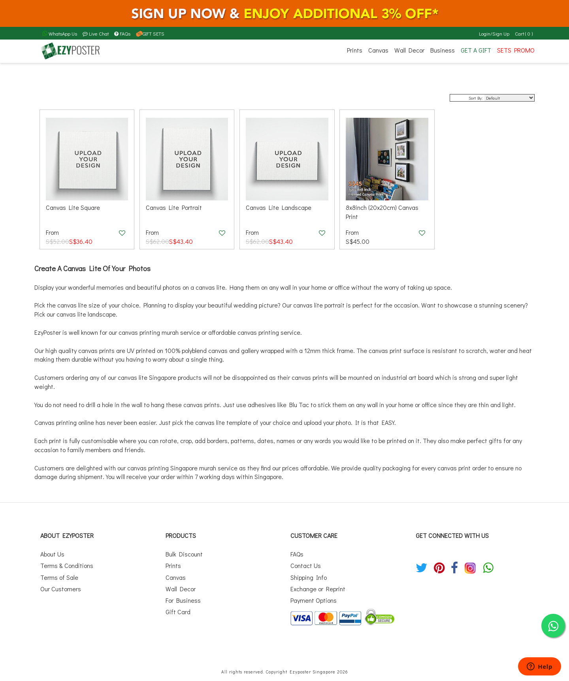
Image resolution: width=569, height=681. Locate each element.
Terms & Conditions (66, 565)
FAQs (122, 33)
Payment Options (313, 600)
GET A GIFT (476, 50)
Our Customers (60, 589)
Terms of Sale (59, 577)
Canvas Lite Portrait (174, 207)
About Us (52, 554)
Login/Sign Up (494, 33)
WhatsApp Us (59, 33)
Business (442, 50)
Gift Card (178, 611)
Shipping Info (308, 577)
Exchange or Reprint (317, 589)
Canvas (378, 50)
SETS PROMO (516, 50)
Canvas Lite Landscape (278, 207)
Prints (354, 50)
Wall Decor (409, 50)
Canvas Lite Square (73, 207)
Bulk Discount (184, 554)
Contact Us (305, 565)
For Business (183, 600)
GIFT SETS (150, 33)
